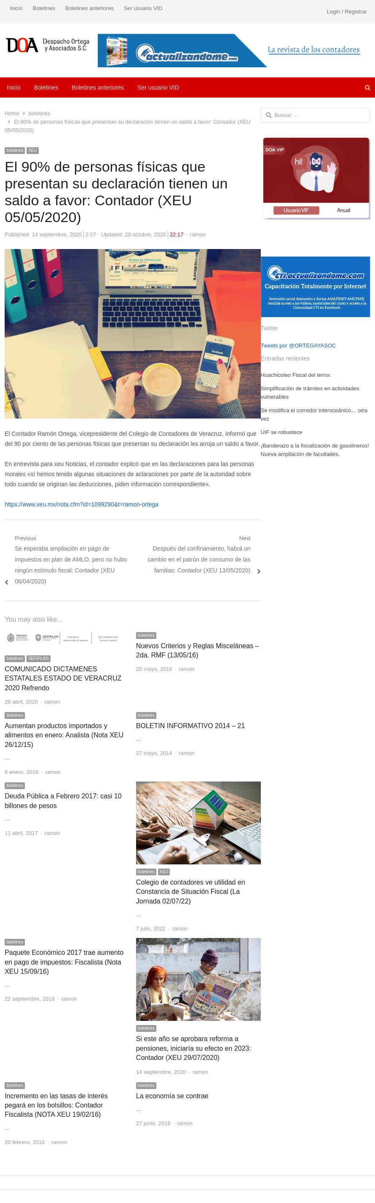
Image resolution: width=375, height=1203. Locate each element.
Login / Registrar (347, 11)
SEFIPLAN (38, 658)
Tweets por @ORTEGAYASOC (298, 345)
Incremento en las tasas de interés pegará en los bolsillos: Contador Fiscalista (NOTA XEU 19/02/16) (56, 1105)
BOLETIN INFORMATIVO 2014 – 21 (190, 725)
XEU (32, 150)
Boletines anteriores (89, 8)
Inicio (16, 8)
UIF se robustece (282, 432)
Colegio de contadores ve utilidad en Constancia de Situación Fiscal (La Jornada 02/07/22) (190, 892)
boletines (14, 150)
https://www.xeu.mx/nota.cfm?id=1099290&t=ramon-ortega (81, 504)
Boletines (43, 8)
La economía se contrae (172, 1096)
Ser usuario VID (143, 8)
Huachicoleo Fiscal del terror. (296, 375)
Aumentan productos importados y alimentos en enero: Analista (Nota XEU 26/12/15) (64, 735)
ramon (198, 234)
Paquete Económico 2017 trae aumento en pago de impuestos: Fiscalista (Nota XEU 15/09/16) (64, 962)
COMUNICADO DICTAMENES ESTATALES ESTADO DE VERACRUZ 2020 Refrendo (63, 678)
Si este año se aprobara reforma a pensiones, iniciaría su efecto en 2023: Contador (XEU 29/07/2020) (193, 1048)
